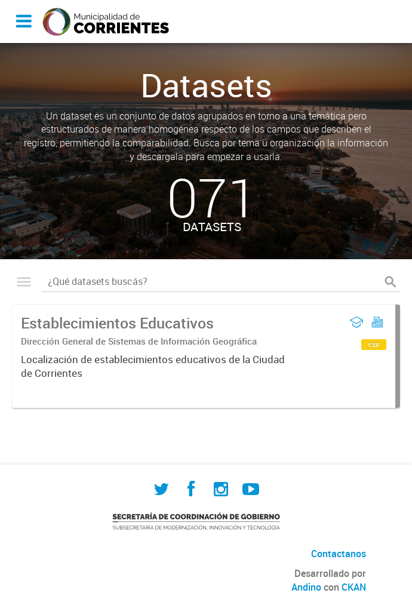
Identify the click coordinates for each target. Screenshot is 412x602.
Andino (306, 587)
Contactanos (338, 553)
